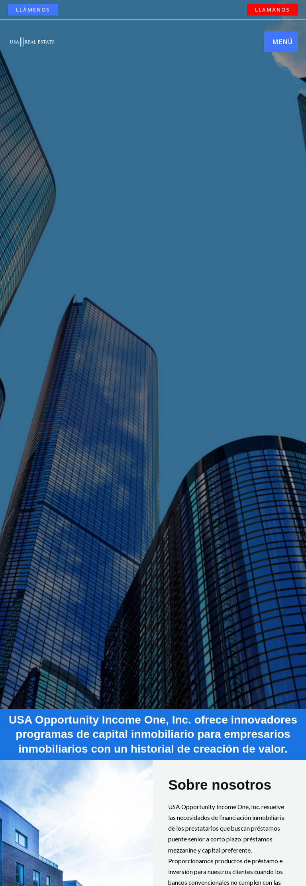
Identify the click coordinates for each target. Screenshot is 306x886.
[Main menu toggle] (281, 41)
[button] (33, 10)
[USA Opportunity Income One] (32, 42)
